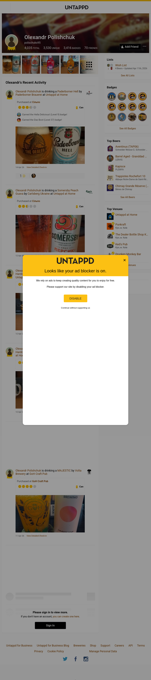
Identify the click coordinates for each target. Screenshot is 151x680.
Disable (76, 298)
